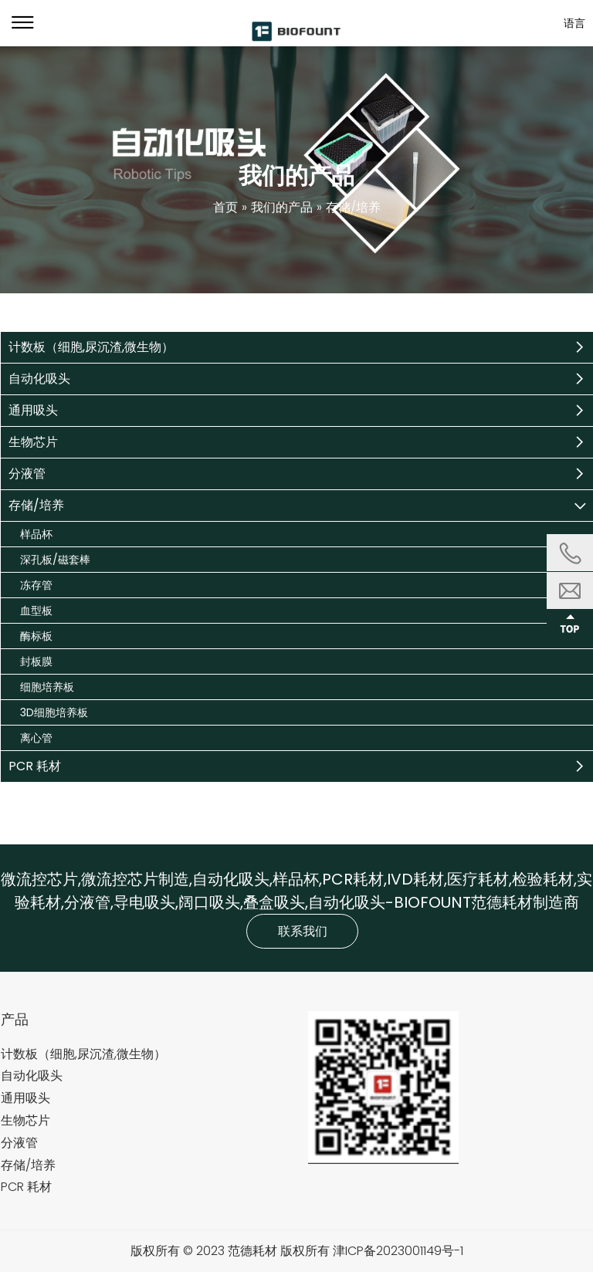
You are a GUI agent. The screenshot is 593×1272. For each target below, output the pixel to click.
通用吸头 (33, 410)
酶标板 (36, 636)
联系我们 (302, 931)
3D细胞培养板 (54, 712)
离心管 (36, 738)
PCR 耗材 (34, 766)
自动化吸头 (39, 378)
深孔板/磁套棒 (55, 559)
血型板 (36, 610)
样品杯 (36, 534)
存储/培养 (36, 505)
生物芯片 (33, 442)
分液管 (27, 473)
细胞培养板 (47, 687)
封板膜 (36, 661)
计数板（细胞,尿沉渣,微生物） (91, 347)
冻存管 (36, 585)
